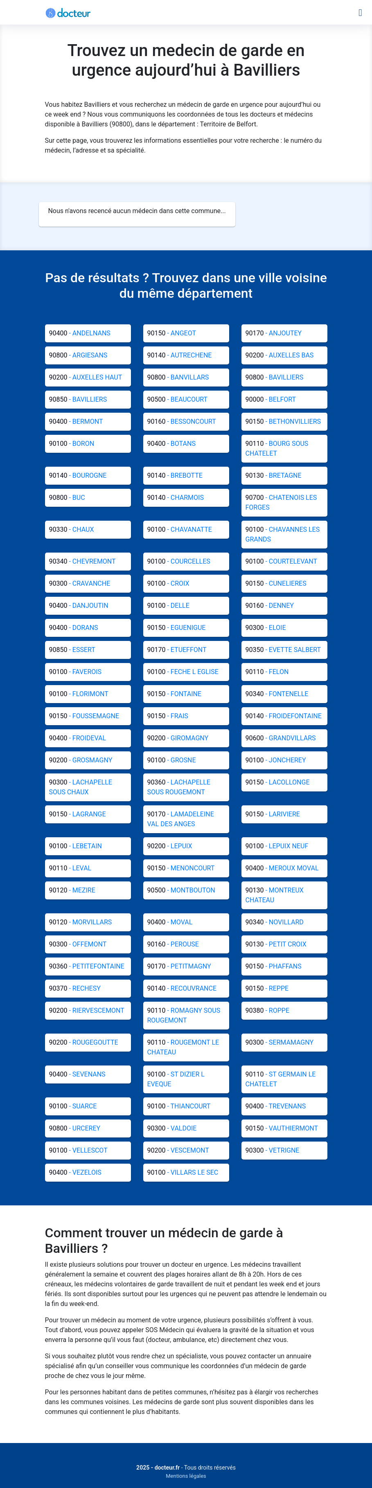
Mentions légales (186, 1476)
